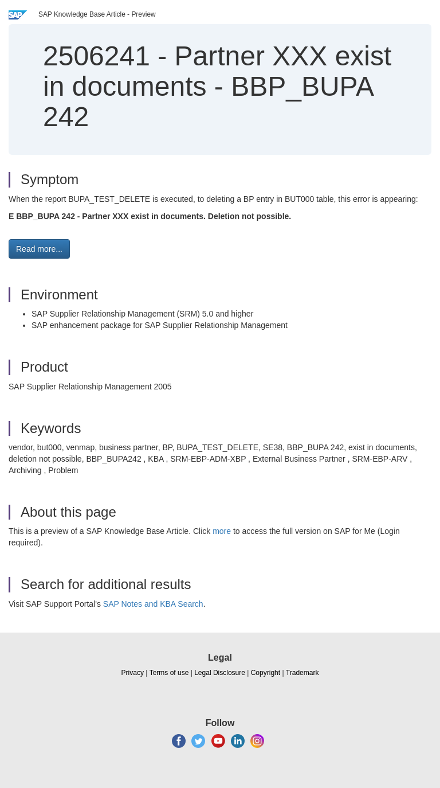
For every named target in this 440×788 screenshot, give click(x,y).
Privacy (132, 673)
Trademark (302, 673)
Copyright (265, 673)
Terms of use (169, 673)
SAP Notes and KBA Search (153, 603)
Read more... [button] (39, 248)
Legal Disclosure (219, 673)
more (222, 531)
